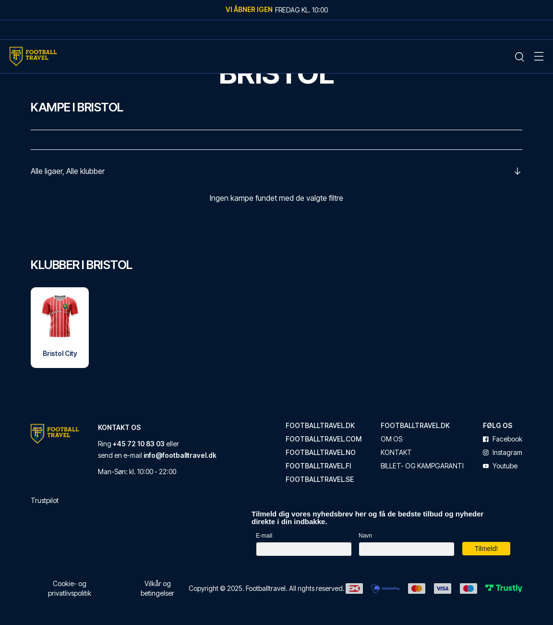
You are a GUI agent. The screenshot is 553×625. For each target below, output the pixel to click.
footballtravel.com (323, 439)
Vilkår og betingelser (157, 588)
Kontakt (396, 452)
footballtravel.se (320, 479)
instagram (502, 452)
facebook (502, 439)
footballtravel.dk (320, 425)
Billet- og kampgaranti (422, 466)
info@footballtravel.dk (180, 455)
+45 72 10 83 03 (139, 444)
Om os (391, 439)
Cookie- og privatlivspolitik (69, 588)
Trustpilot (45, 500)
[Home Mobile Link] (33, 56)
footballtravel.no (321, 452)
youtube (500, 466)
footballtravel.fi (318, 466)
